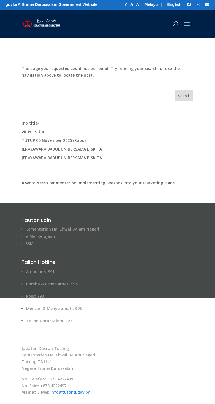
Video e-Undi (34, 131)
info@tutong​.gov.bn (70, 392)
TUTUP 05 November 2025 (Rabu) (54, 140)
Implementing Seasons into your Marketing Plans (126, 182)
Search (184, 95)
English (174, 4)
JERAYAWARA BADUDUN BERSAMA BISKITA (62, 149)
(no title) (30, 123)
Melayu (151, 4)
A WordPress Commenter (46, 182)
